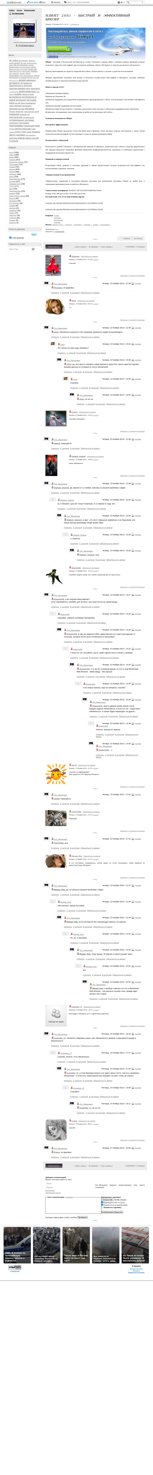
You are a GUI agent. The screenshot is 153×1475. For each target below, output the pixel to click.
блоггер (28, 85)
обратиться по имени (89, 256)
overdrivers (15, 73)
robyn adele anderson (26, 76)
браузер (13, 88)
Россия (12, 172)
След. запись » (107, 246)
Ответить (124, 275)
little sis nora (17, 71)
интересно (15, 97)
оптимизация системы (21, 120)
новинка (14, 114)
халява (20, 134)
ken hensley (24, 69)
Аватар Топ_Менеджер (24, 30)
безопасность (16, 85)
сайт (33, 129)
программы (16, 125)
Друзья (19, 10)
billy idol (17, 65)
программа (24, 123)
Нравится (126, 238)
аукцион (12, 220)
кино (12, 103)
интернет (21, 100)
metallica (34, 71)
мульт (12, 111)
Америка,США (15, 184)
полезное (13, 123)
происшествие (32, 125)
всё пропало (33, 88)
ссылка (95, 259)
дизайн (18, 94)
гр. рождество (13, 92)
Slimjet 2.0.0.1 (57, 225)
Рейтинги (57, 2)
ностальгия (15, 117)
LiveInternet (14, 2)
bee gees (23, 63)
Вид (122, 3)
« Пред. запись (80, 246)
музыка (29, 108)
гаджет (12, 213)
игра (31, 94)
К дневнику (93, 246)
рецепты (12, 223)
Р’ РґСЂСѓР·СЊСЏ (26, 46)
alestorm (32, 61)
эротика (13, 138)
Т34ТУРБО (76, 812)
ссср (17, 131)
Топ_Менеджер (60, 284)
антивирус (14, 83)
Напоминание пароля (53, 1193)
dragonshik (76, 568)
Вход (44, 2)
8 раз (56, 229)
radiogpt (28, 73)
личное (18, 106)
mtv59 (74, 765)
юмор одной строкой (17, 196)
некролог (19, 111)
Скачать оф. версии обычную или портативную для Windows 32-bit (74, 203)
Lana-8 (74, 412)
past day (22, 73)
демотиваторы (27, 91)
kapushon (17, 69)
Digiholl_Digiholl (78, 456)
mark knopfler (26, 71)
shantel (36, 76)
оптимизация (28, 117)
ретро (18, 128)
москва (21, 109)
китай (17, 103)
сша (29, 132)
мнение (13, 108)
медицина (26, 106)
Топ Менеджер (10, 14)
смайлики (69, 1197)
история (31, 100)
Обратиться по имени (90, 293)
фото (12, 134)
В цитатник (140, 275)
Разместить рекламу (136, 1272)
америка (31, 80)
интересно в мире (16, 162)
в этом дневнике (17, 238)
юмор (21, 137)
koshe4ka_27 (77, 1007)
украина (36, 132)
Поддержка (119, 2)
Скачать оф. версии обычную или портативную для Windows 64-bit (74, 209)
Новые (141, 246)
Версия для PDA (136, 1269)
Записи (11, 10)
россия (26, 128)
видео (22, 88)
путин (11, 129)
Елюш (74, 1121)
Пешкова (75, 256)
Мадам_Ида (77, 856)
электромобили (30, 135)
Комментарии (29, 10)
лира (11, 106)
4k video (13, 60)
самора (11, 132)
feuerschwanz (14, 67)
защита (25, 94)
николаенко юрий (31, 112)
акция (22, 80)
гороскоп (12, 218)
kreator (31, 69)
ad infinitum (23, 61)
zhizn (74, 301)
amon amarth (14, 63)
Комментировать (53, 246)
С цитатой (132, 275)
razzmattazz (14, 76)
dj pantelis (31, 65)
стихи (23, 132)
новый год (25, 114)
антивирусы (26, 83)
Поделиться (138, 238)
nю (10, 73)
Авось (69, 2)
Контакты (136, 1270)
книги (23, 103)
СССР (11, 186)
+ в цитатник (74, 24)
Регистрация (33, 2)
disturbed (23, 65)
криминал (30, 103)
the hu (29, 78)
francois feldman (25, 67)
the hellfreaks (22, 78)
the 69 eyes (13, 78)
